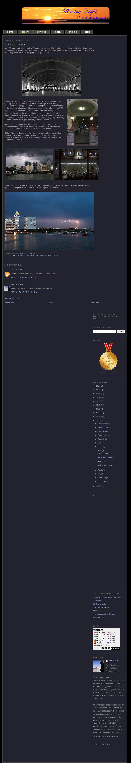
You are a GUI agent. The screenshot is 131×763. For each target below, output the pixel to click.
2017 (98, 386)
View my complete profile (105, 736)
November (102, 427)
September (103, 435)
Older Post (94, 303)
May (100, 450)
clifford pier (18, 255)
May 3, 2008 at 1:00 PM (23, 278)
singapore (53, 255)
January (101, 481)
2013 (98, 401)
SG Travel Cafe (99, 604)
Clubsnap (97, 600)
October (101, 431)
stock (57, 32)
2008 (98, 420)
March (101, 474)
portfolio (41, 32)
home (10, 32)
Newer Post (9, 303)
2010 (98, 413)
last (37, 255)
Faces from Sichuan (105, 457)
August (101, 439)
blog (87, 32)
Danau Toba (102, 454)
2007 (98, 486)
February (102, 478)
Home (52, 303)
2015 (98, 393)
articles (73, 32)
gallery (25, 32)
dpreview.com (98, 617)
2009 (98, 416)
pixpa (95, 610)
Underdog (15, 270)
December (102, 424)
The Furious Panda (101, 607)
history (30, 255)
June (100, 447)
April (100, 470)
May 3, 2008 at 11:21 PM (24, 292)
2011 (98, 409)
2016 (98, 390)
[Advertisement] (104, 542)
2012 (98, 405)
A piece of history (104, 465)
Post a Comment (11, 298)
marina (43, 255)
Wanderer (15, 284)
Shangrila (101, 461)
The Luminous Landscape (104, 614)
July (100, 443)
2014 (98, 397)
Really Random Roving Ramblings (107, 597)
